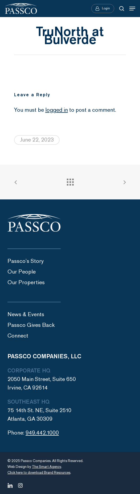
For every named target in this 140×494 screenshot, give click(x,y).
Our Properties (26, 282)
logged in (56, 110)
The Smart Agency (46, 467)
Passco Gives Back (31, 325)
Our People (21, 271)
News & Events (25, 314)
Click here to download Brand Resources (38, 473)
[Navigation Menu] (132, 8)
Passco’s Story (25, 261)
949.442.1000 (42, 432)
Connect (17, 335)
